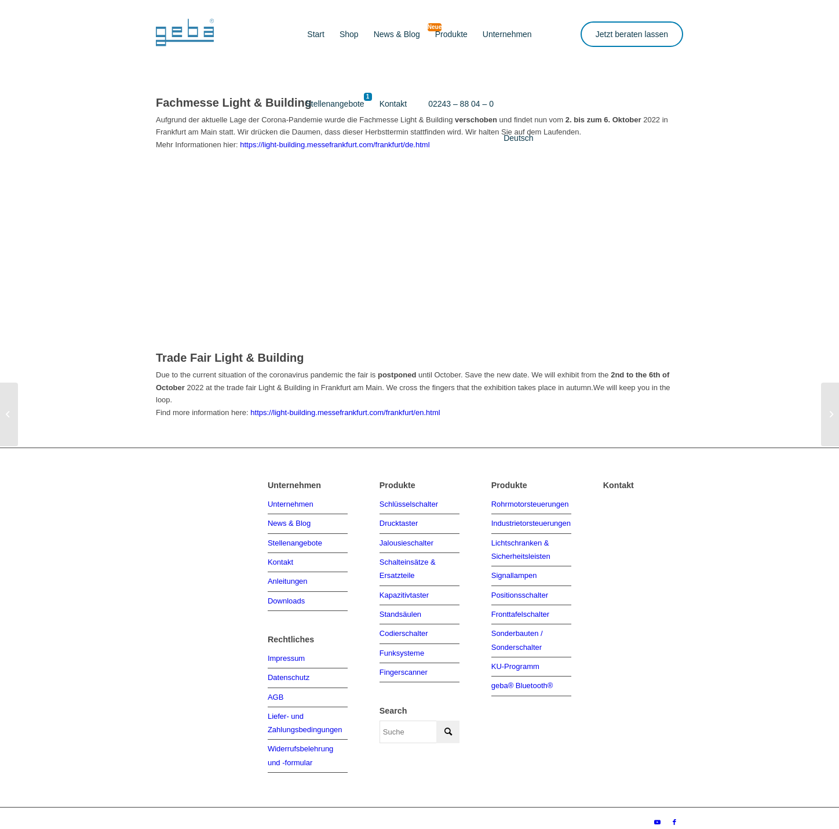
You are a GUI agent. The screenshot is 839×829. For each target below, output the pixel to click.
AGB (275, 692)
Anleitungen (288, 579)
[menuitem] (316, 35)
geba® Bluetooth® (522, 678)
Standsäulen (400, 610)
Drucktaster (399, 522)
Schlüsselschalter (409, 503)
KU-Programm (515, 660)
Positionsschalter (519, 591)
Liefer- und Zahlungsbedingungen (305, 717)
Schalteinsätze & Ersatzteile (408, 565)
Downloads (286, 597)
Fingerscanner (404, 666)
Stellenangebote (295, 541)
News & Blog (289, 522)
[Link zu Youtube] (657, 814)
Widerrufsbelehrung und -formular (300, 748)
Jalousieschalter (406, 541)
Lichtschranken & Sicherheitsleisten (520, 547)
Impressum (286, 654)
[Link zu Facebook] (674, 814)
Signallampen (514, 572)
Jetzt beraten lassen (632, 34)
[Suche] (419, 726)
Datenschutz (288, 673)
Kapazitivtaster (404, 591)
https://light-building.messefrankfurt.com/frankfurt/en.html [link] (345, 412)
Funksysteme (402, 647)
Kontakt (280, 559)
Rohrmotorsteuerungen (530, 503)
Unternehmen (290, 503)
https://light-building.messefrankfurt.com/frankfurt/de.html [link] (334, 144)
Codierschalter (404, 628)
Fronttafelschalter (520, 610)
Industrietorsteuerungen (531, 522)
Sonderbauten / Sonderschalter (517, 634)
